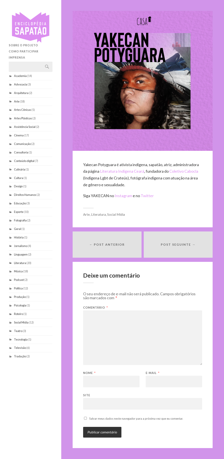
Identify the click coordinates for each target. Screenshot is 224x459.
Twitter (147, 195)
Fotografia (20, 220)
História (19, 237)
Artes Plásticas (23, 118)
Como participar (23, 51)
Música (18, 271)
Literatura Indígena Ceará (122, 171)
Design (18, 186)
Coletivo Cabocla (183, 171)
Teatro (18, 331)
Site (86, 395)
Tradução (20, 356)
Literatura (20, 263)
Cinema (19, 135)
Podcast (19, 280)
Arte (16, 101)
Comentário (95, 307)
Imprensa (17, 57)
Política (18, 288)
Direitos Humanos (25, 194)
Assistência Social (24, 127)
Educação (20, 203)
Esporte (18, 212)
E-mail (152, 373)
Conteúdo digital (24, 161)
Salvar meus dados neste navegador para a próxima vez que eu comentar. (136, 418)
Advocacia (20, 84)
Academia (20, 76)
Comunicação (22, 144)
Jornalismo (20, 246)
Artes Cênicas (22, 109)
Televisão (20, 347)
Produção (20, 297)
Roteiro (18, 314)
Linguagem (21, 254)
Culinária (19, 169)
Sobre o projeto (23, 45)
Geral (17, 229)
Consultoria (21, 152)
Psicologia (20, 305)
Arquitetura (21, 93)
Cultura (18, 178)
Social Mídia (21, 322)
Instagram (124, 195)
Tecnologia (21, 339)
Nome (89, 373)
